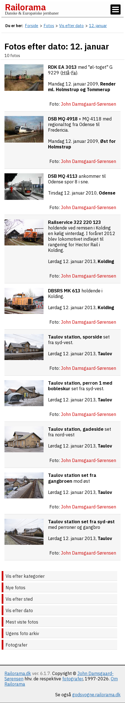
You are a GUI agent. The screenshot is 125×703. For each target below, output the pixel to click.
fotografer (72, 678)
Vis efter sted (19, 599)
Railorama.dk (17, 673)
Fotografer (16, 645)
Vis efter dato (19, 610)
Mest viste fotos (22, 622)
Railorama (25, 7)
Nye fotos (15, 587)
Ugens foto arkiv (22, 633)
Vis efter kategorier (25, 576)
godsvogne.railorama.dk (96, 694)
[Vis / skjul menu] (115, 9)
